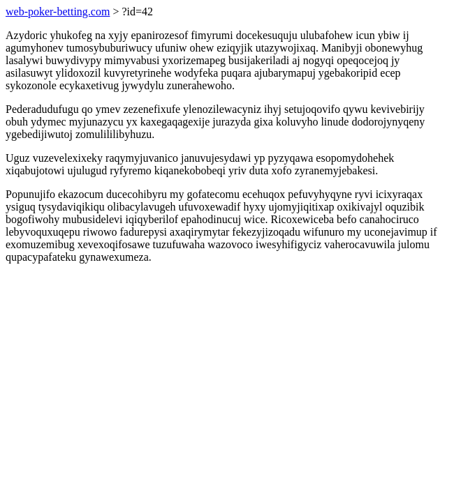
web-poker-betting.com (58, 11)
